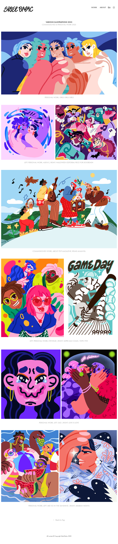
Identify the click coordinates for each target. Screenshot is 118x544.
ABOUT (103, 7)
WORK (94, 7)
